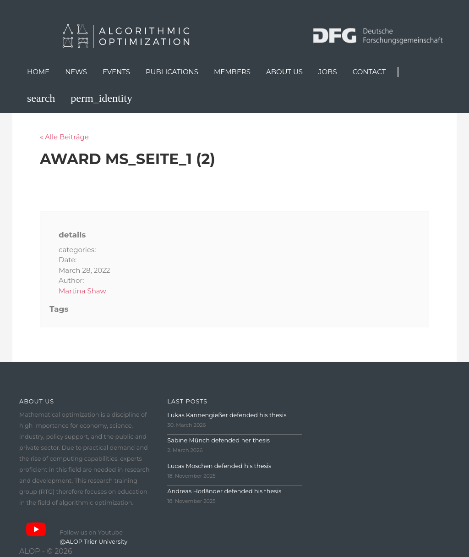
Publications (172, 71)
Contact (369, 71)
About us (284, 71)
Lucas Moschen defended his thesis (219, 466)
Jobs (327, 71)
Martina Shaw (82, 291)
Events (116, 71)
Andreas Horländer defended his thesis (224, 491)
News (76, 71)
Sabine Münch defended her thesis (218, 440)
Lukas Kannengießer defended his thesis (226, 415)
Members (232, 71)
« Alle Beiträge (64, 136)
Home (38, 71)
